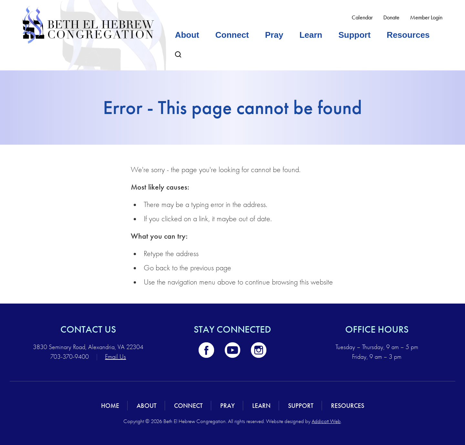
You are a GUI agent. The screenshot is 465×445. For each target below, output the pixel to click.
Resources (408, 35)
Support (354, 35)
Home (110, 405)
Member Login (426, 17)
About (187, 35)
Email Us (115, 356)
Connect (232, 35)
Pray (274, 35)
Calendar (362, 17)
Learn (310, 35)
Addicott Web (326, 421)
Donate (391, 17)
